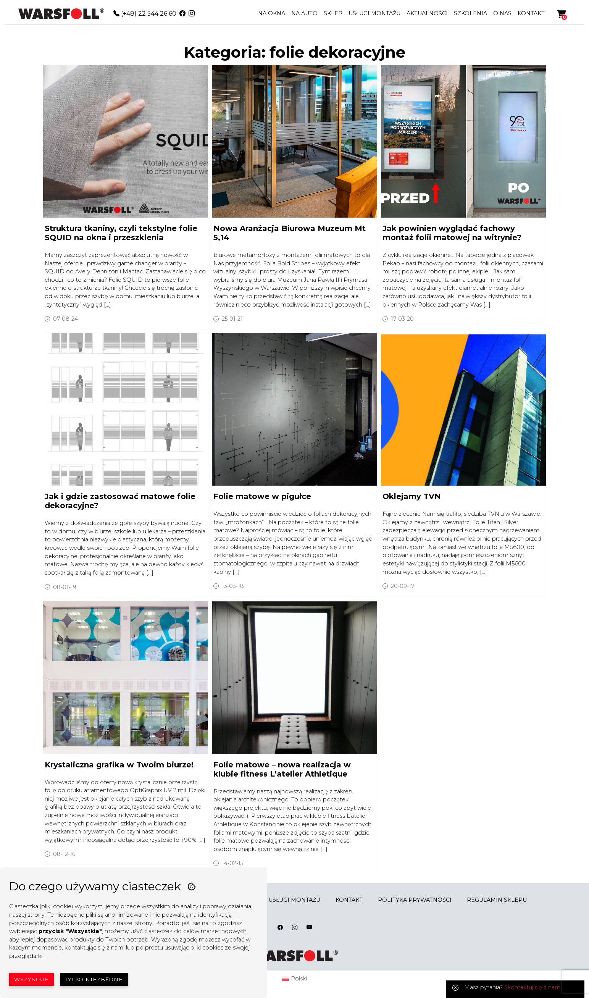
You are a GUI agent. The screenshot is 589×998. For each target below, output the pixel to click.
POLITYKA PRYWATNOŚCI (415, 899)
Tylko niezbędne (94, 979)
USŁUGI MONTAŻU (374, 13)
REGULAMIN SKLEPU (497, 899)
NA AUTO (304, 13)
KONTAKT (531, 13)
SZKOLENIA (470, 13)
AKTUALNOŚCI (427, 13)
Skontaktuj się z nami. (533, 987)
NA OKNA (271, 13)
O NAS (502, 13)
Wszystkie (31, 979)
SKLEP (333, 13)
